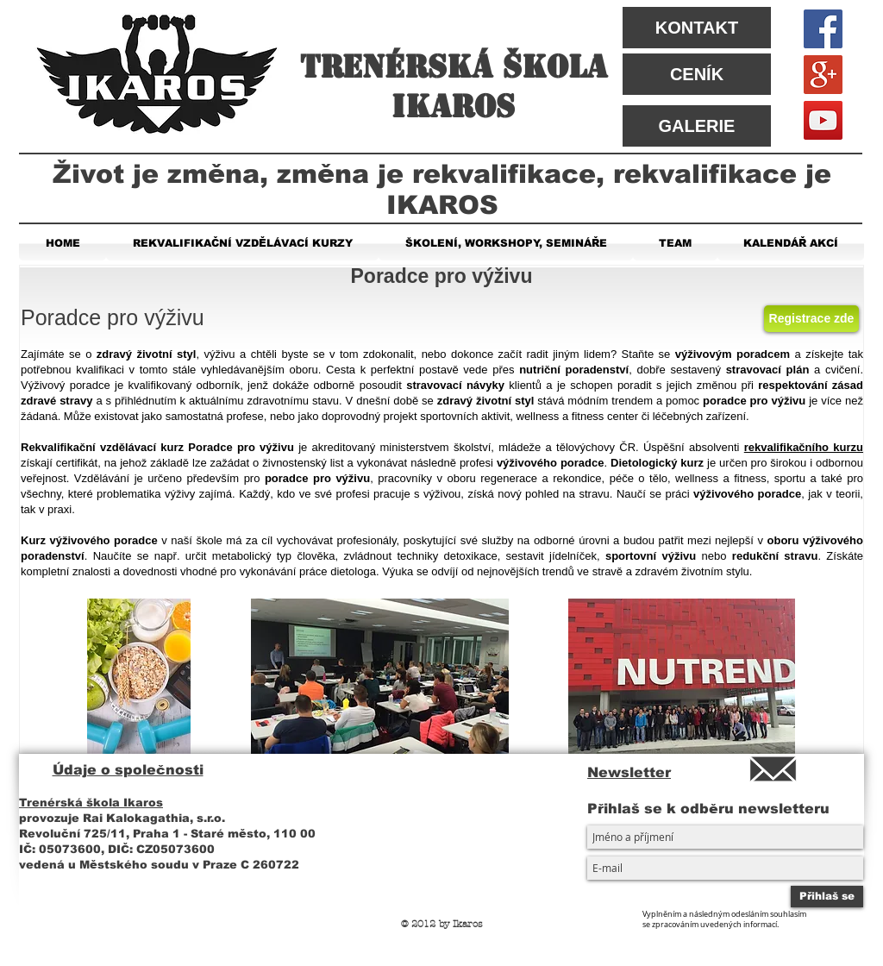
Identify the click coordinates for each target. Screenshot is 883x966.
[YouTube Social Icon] (823, 120)
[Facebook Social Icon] (823, 28)
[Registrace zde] (811, 318)
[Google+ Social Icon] (823, 74)
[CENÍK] (697, 74)
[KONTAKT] (697, 27)
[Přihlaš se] (827, 896)
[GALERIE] (697, 126)
